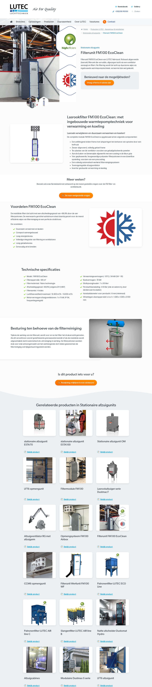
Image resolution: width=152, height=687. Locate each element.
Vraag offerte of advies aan (99, 83)
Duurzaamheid (64, 22)
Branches (20, 22)
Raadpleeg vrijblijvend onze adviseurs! (77, 383)
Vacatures (94, 22)
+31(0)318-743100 (120, 11)
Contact (109, 22)
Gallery (135, 7)
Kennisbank (122, 7)
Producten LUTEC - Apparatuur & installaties (107, 29)
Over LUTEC (80, 22)
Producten (49, 22)
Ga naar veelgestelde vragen (77, 196)
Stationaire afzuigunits (91, 33)
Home (85, 29)
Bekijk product (33, 452)
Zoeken (136, 11)
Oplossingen (35, 22)
